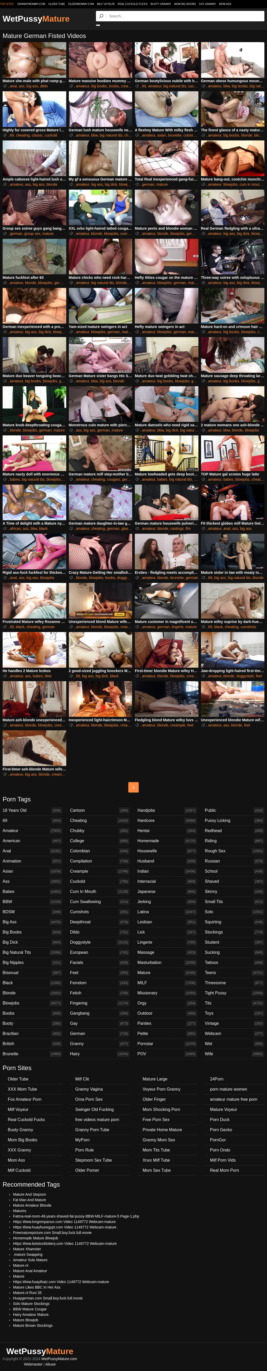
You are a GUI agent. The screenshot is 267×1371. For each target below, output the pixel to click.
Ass (32, 881)
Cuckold (100, 881)
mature (162, 184)
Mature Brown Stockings (33, 1325)
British (32, 1044)
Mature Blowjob (25, 1320)
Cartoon (100, 810)
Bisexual (32, 973)
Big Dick (32, 942)
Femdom (100, 983)
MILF (167, 983)
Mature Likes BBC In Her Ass (36, 1287)
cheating (23, 135)
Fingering (100, 1003)
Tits (235, 1003)
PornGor (218, 1140)
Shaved (235, 881)
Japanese (167, 892)
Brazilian (32, 1034)
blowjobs (126, 184)
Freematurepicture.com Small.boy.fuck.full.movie (52, 1233)
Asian (32, 871)
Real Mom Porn (224, 1170)
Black (32, 983)
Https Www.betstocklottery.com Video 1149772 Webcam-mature (65, 1243)
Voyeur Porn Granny (161, 1089)
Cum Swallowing (100, 902)
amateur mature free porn (233, 1099)
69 (144, 86)
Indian (167, 871)
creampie (128, 86)
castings (194, 86)
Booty (32, 1023)
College (100, 841)
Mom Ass (225, 4)
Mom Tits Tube (156, 1150)
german (148, 184)
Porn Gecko (221, 1130)
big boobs (99, 86)
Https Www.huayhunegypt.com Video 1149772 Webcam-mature (64, 1227)
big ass (32, 86)
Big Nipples (32, 963)
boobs (114, 86)
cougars (113, 479)
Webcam (235, 1034)
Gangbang (100, 1013)
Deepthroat (100, 922)
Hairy (100, 1054)
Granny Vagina (89, 1089)
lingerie (177, 627)
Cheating (100, 821)
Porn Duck (220, 1119)
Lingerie (167, 942)
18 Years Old (32, 810)
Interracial (167, 881)
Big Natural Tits (32, 952)
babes (15, 479)
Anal (32, 851)
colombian (192, 135)
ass (22, 86)
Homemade (167, 841)
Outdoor (167, 1013)
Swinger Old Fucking (94, 1109)
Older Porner (87, 1170)
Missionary (167, 993)
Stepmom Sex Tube (93, 1160)
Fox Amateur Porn (24, 1099)
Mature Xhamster (27, 1249)
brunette (174, 135)
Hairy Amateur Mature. (31, 1314)
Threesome (235, 983)
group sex (32, 233)
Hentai (167, 831)
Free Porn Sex (156, 1119)
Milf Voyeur (106, 4)
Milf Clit (82, 1079)
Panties (167, 1023)
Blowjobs (32, 1003)
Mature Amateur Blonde (32, 1205)
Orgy (167, 1003)
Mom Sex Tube (157, 1170)
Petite (167, 1034)
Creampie (100, 871)
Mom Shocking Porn (161, 1109)
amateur (82, 86)
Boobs (32, 1013)
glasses (128, 528)
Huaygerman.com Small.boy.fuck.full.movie (48, 1298)
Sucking (235, 952)
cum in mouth (251, 184)
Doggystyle (100, 942)
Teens (235, 973)
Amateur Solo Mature (30, 1260)
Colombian (100, 851)
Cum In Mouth (100, 892)
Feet (100, 973)
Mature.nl (20, 1265)
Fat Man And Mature (29, 1200)
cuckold (51, 135)
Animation (32, 861)
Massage (167, 952)
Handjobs (167, 810)
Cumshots (100, 912)
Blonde (32, 993)
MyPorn (82, 1140)
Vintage (235, 1023)
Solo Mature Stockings (31, 1304)
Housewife (167, 851)
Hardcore (167, 821)
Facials (100, 963)
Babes (32, 892)
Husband (167, 861)
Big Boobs (32, 932)
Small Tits (235, 902)
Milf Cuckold (19, 1170)
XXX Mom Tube (22, 1089)
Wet (235, 1044)
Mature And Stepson (29, 1194)
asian (161, 135)
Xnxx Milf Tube (156, 1160)
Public (235, 810)
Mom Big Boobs (185, 4)
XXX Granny (207, 4)
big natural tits (174, 86)
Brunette (32, 1054)
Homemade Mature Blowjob (35, 1238)
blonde (246, 135)
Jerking (167, 902)
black (43, 528)
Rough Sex (235, 851)
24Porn (217, 1079)
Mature (167, 973)
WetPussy (36, 18)
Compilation (100, 861)
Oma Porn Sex (89, 1099)
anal (13, 86)
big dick (111, 184)
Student (235, 942)
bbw (226, 86)
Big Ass (32, 922)
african (15, 528)
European (100, 952)
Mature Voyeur (223, 1109)
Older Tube (18, 1079)
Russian (235, 861)
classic (37, 135)
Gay (100, 1023)
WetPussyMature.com (59, 1359)
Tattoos (235, 963)
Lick (167, 932)
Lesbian (167, 922)
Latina (167, 912)
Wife (235, 1054)
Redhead (235, 831)
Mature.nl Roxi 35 (27, 1293)
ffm (188, 528)
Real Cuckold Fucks (133, 4)
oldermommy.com (81, 4)
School (235, 871)
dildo (44, 86)
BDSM (32, 912)
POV (167, 1054)
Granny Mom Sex (159, 1140)
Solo (235, 912)
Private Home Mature (162, 1130)
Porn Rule (84, 1150)
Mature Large (155, 1079)
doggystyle (126, 578)
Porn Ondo (220, 1150)
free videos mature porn (97, 1119)
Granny (100, 1044)
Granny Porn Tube (92, 1130)
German (100, 1034)
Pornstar (167, 1044)
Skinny (235, 892)
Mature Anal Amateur (30, 1271)
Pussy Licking (235, 821)
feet (259, 676)
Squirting (235, 922)
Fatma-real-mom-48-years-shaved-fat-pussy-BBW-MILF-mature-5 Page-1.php (76, 1216)
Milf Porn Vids (223, 1160)
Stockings (235, 932)
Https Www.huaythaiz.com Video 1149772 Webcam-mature (61, 1282)
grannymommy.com (31, 4)
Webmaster (33, 1364)
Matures (19, 1211)
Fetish (100, 993)
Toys (235, 1013)
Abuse (50, 1364)
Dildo (100, 932)
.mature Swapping (28, 1254)
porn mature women (228, 1089)
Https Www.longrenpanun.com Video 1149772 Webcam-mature (64, 1222)
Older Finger (154, 1099)
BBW (32, 902)
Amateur (32, 831)
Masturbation (167, 963)
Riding (235, 841)
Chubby (100, 831)
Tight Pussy (235, 993)
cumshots (248, 627)
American (32, 841)
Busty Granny (161, 4)
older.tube (56, 4)
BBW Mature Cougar (30, 1309)
